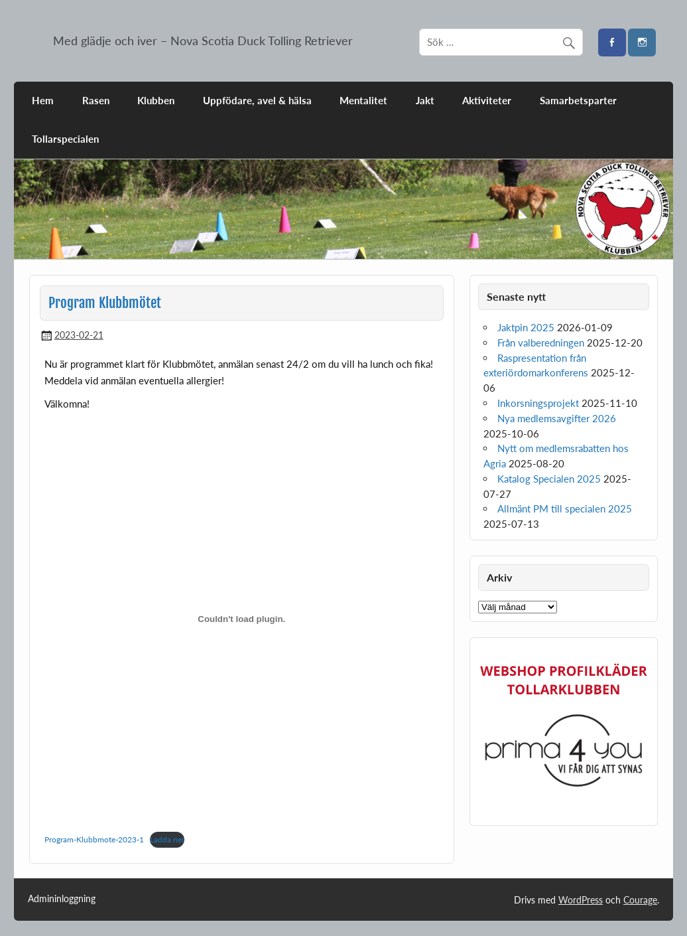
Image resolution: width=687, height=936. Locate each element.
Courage (640, 899)
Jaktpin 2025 (525, 327)
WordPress (580, 899)
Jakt (425, 100)
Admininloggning (61, 898)
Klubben (155, 100)
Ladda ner (167, 839)
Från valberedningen (540, 343)
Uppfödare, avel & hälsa (257, 100)
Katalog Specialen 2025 (549, 479)
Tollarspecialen (65, 139)
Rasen (95, 100)
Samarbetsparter (578, 100)
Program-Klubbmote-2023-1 (94, 839)
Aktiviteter (486, 100)
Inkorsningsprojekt (538, 403)
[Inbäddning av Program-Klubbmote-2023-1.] (241, 619)
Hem (43, 100)
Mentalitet (363, 100)
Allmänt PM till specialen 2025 (564, 508)
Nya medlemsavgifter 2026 (556, 418)
